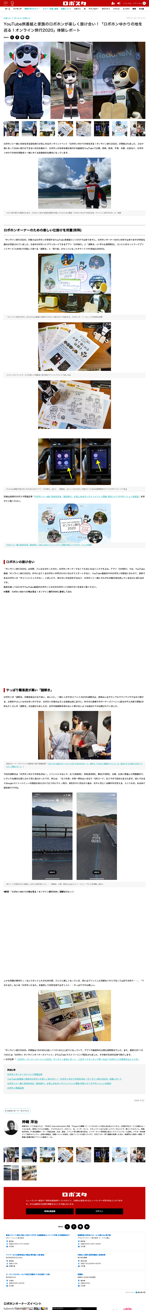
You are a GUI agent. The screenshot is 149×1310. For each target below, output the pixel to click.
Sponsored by (130, 1292)
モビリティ (106, 9)
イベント (116, 9)
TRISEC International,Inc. (56, 1126)
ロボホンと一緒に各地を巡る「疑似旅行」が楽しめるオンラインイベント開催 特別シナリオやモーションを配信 (87, 497)
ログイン (99, 1211)
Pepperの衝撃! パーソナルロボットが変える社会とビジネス (95, 1126)
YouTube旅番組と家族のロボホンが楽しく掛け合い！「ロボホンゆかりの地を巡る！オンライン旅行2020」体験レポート (64, 1079)
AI (85, 9)
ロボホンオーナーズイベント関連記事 (24, 1074)
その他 (141, 9)
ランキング (17, 9)
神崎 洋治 (30, 1122)
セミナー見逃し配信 (50, 9)
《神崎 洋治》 (139, 1101)
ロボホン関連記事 (15, 1088)
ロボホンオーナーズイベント (18, 1111)
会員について (66, 9)
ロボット (77, 9)
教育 (134, 9)
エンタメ (126, 9)
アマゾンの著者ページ (42, 1137)
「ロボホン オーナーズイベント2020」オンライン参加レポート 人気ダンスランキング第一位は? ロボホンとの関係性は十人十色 (77, 1059)
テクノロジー (94, 9)
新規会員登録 (49, 1211)
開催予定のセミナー (32, 9)
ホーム (7, 9)
